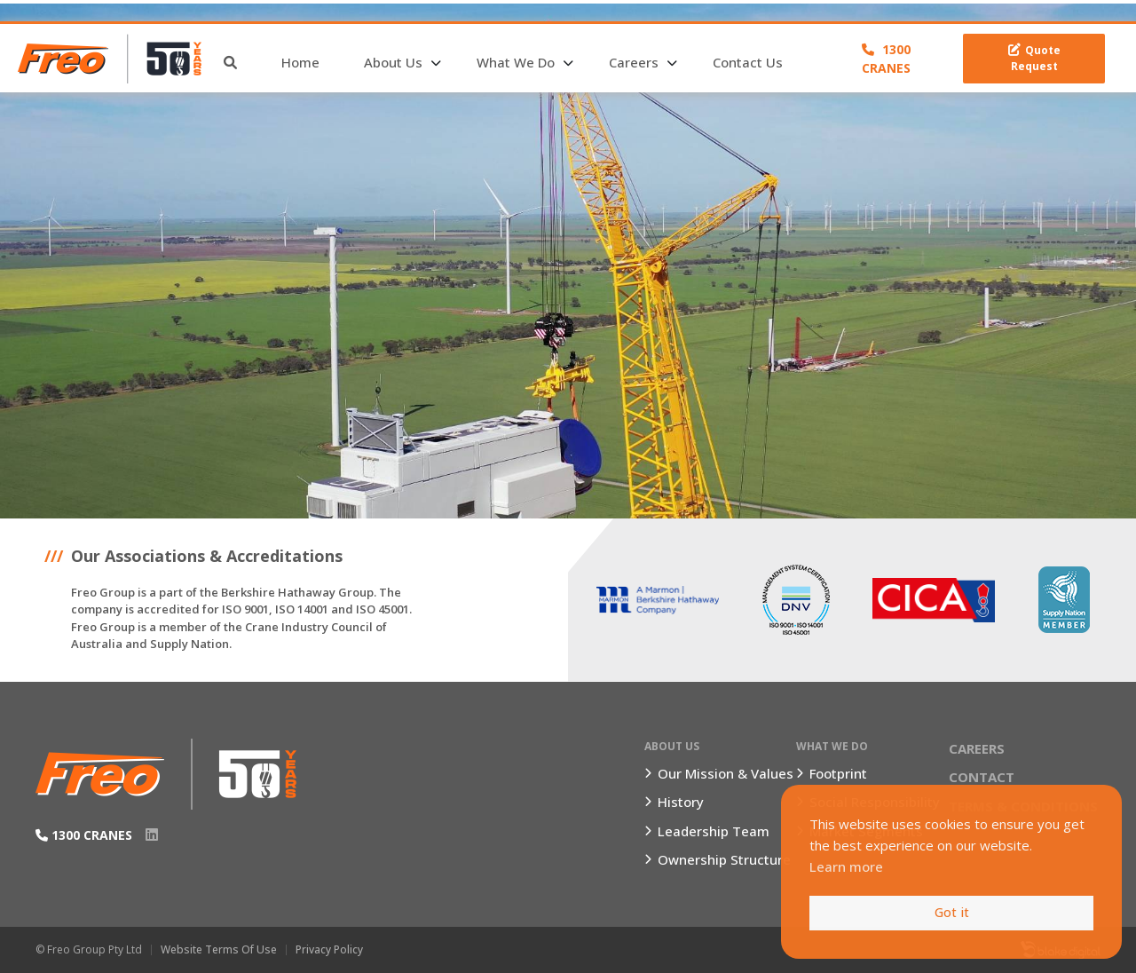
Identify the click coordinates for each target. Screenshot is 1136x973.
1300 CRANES (886, 58)
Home (300, 62)
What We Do (516, 62)
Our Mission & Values (725, 773)
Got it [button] (952, 912)
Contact (981, 777)
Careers (634, 62)
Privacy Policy (329, 949)
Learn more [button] (846, 866)
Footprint (838, 773)
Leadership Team (713, 831)
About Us (393, 62)
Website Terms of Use (219, 949)
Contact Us (748, 62)
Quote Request (1034, 58)
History (681, 802)
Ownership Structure (724, 859)
